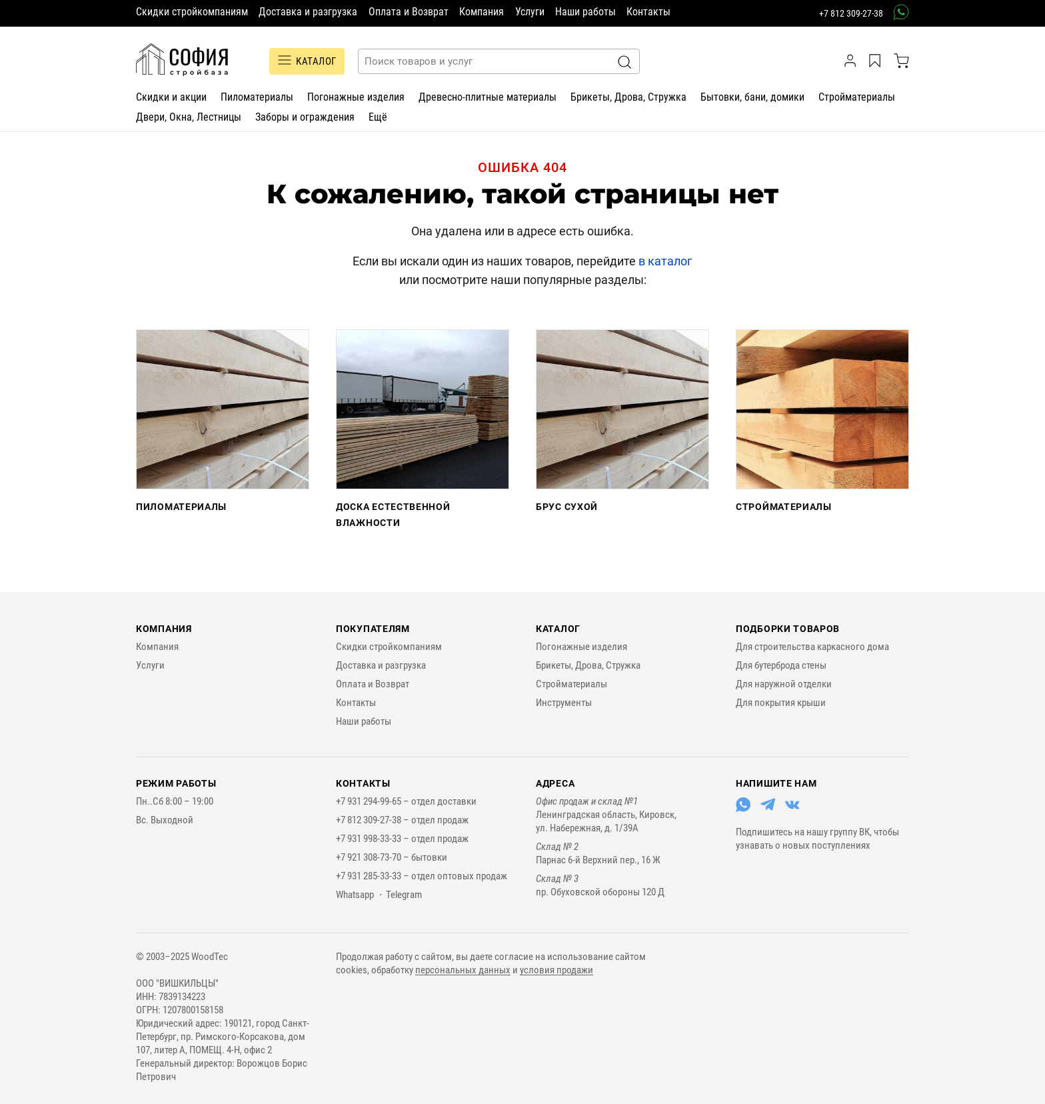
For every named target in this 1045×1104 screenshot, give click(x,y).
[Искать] (624, 62)
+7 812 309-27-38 (851, 13)
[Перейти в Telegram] (767, 809)
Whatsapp (355, 895)
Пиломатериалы (257, 97)
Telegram (404, 895)
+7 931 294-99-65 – (373, 801)
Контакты (648, 11)
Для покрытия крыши (781, 703)
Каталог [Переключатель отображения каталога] (307, 61)
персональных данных (463, 970)
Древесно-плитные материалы (487, 97)
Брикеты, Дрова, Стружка (628, 97)
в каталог (665, 261)
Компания (481, 11)
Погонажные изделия (356, 97)
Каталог (558, 628)
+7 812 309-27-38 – (373, 820)
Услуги (529, 11)
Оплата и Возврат (409, 11)
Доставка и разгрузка (308, 11)
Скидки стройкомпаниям (192, 11)
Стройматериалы (856, 97)
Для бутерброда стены (781, 665)
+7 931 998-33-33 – (373, 839)
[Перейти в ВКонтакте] (792, 809)
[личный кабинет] (852, 61)
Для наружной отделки (784, 684)
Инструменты (564, 703)
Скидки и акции (171, 97)
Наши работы (585, 11)
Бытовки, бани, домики (752, 97)
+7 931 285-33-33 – (373, 876)
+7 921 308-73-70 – (373, 857)
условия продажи (556, 970)
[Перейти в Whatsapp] (743, 809)
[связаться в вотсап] (896, 12)
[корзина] (901, 61)
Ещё (378, 117)
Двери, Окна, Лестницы (188, 117)
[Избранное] (876, 61)
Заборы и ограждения (305, 117)
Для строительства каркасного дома (812, 647)
